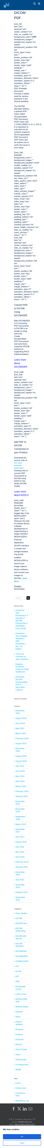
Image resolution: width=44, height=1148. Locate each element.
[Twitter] (19, 1109)
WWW (18, 1070)
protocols (19, 1039)
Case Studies (21, 913)
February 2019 (22, 791)
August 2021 (21, 743)
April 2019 (20, 781)
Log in (18, 1083)
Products (19, 1029)
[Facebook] (13, 1109)
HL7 (17, 966)
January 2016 (21, 867)
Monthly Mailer (22, 1007)
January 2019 (21, 796)
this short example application (19, 465)
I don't (22, 1143)
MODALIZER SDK (21, 1000)
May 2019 (19, 776)
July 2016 (19, 847)
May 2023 (19, 728)
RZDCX (18, 1044)
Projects (19, 1034)
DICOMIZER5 (21, 956)
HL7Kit (18, 971)
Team (17, 1054)
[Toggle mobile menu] (39, 3)
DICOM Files (21, 923)
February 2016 (22, 862)
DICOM (18, 918)
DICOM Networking (20, 929)
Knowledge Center (20, 987)
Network (19, 1012)
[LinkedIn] (25, 1109)
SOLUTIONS (21, 1049)
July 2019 (19, 766)
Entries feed (20, 1088)
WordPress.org (22, 1101)
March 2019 (20, 786)
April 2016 (20, 857)
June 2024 (20, 723)
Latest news (20, 994)
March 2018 (20, 824)
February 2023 (22, 738)
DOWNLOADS (22, 961)
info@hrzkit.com (25, 1122)
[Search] (28, 598)
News (18, 1017)
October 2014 (21, 892)
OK (22, 1137)
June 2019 (20, 771)
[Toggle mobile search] (34, 3)
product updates (19, 1023)
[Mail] (30, 1109)
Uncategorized (21, 1064)
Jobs (17, 981)
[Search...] (20, 598)
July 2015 (19, 880)
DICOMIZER (21, 951)
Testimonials (21, 1059)
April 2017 (20, 837)
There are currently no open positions (21, 656)
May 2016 (19, 852)
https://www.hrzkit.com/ (24, 1124)
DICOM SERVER (19, 945)
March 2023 (20, 733)
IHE (17, 976)
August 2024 (21, 718)
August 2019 (21, 761)
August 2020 (21, 756)
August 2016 (21, 842)
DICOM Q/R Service (20, 937)
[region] (22, 1137)
